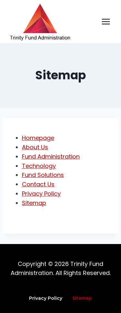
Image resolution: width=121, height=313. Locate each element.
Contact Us (38, 184)
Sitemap (34, 203)
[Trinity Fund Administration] (40, 22)
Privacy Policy (41, 194)
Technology (39, 166)
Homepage (38, 138)
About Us (35, 147)
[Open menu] (105, 21)
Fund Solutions (43, 175)
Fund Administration (51, 156)
